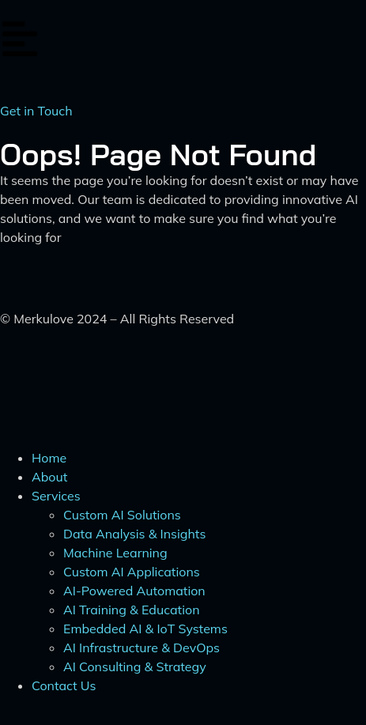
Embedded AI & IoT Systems (145, 628)
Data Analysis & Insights (134, 534)
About (49, 477)
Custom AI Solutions (122, 515)
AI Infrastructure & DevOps (141, 647)
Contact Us (64, 685)
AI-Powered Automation (134, 591)
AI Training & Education (131, 609)
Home (49, 458)
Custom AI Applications (131, 572)
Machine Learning (115, 553)
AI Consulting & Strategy (134, 666)
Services (56, 496)
